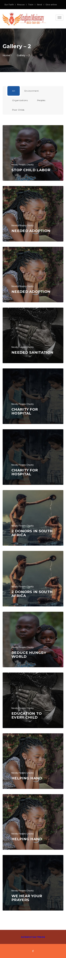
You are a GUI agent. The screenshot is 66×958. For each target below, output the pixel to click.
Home (6, 55)
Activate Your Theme (33, 937)
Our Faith (9, 5)
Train (30, 5)
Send (39, 5)
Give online (51, 5)
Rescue (21, 5)
